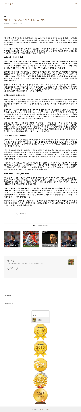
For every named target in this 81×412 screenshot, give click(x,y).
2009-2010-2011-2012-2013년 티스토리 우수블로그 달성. (25, 263)
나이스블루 (8, 3)
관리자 (47, 409)
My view (34, 315)
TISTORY (40, 409)
